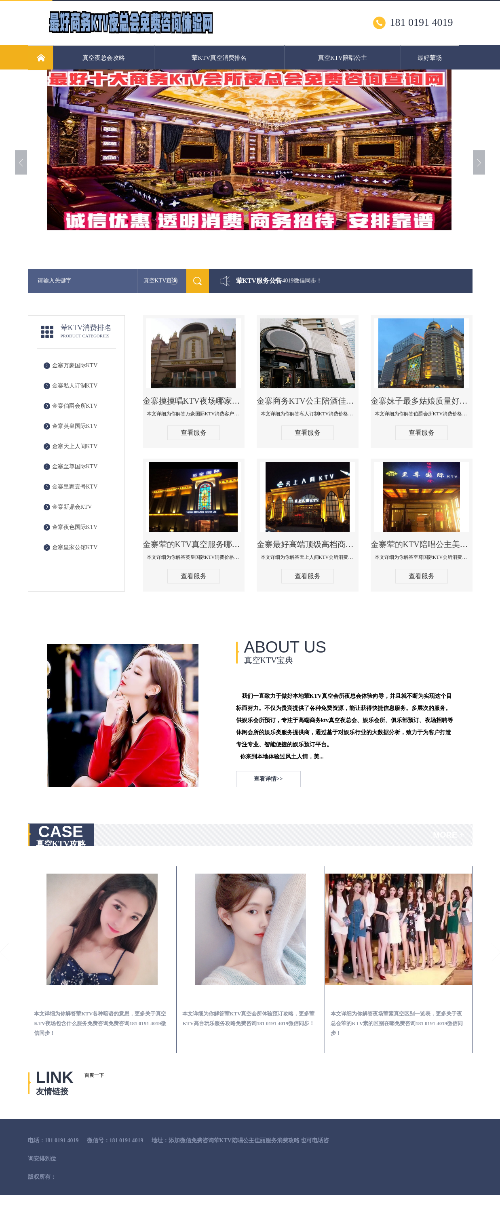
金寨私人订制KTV (75, 386)
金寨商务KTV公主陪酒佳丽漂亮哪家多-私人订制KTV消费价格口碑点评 (308, 400)
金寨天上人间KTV (75, 446)
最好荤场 (430, 58)
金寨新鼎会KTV (72, 507)
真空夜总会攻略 (103, 58)
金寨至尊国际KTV (75, 466)
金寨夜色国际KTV (75, 527)
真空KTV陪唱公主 (342, 58)
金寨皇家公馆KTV (75, 547)
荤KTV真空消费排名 (219, 58)
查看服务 (194, 432)
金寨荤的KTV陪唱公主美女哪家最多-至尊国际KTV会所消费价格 (422, 544)
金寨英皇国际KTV (75, 426)
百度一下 (94, 1075)
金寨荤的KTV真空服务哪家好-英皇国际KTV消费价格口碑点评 (194, 544)
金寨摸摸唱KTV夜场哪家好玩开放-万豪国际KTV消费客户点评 (194, 400)
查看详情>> (268, 779)
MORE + (448, 834)
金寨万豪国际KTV (75, 365)
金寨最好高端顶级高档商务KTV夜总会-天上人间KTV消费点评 (308, 544)
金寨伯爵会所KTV (75, 406)
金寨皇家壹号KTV (75, 487)
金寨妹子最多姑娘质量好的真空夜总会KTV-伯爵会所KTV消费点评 (422, 400)
